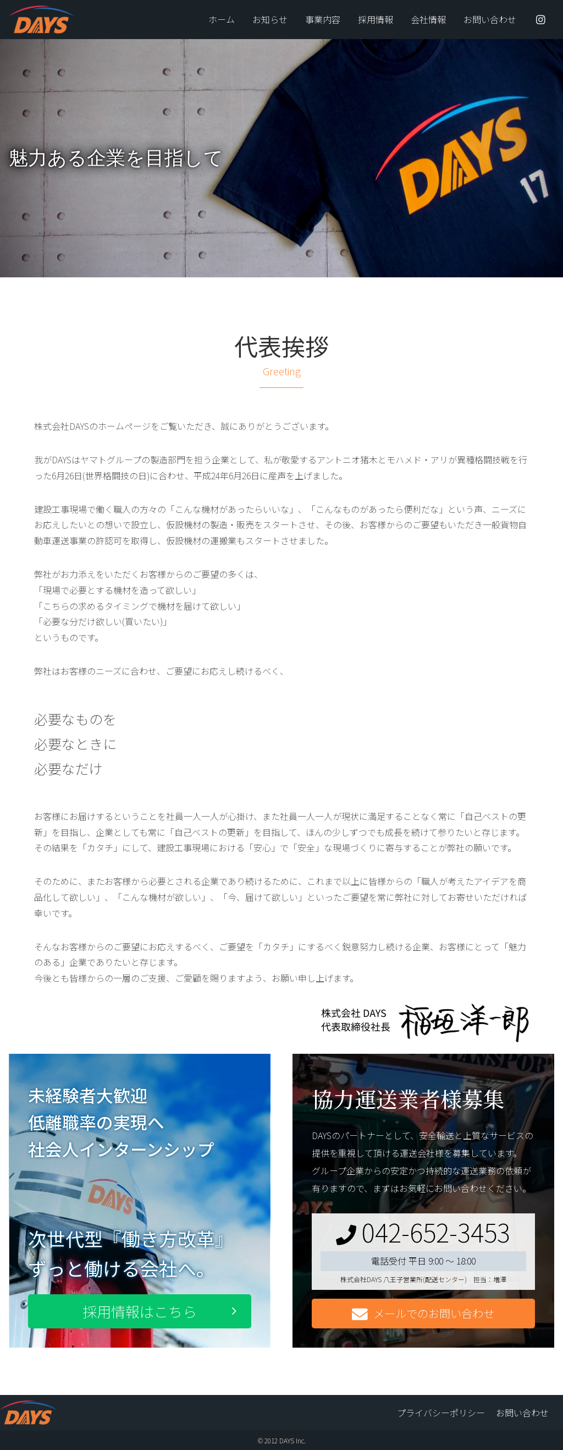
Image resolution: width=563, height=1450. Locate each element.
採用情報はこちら (139, 1311)
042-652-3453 (423, 1231)
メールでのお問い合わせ (423, 1314)
